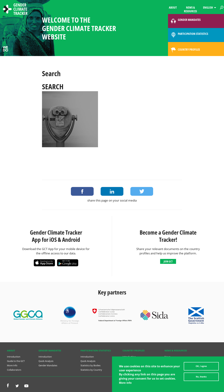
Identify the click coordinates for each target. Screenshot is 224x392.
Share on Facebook (82, 191)
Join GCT (168, 261)
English (208, 7)
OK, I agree (201, 366)
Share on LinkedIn (112, 191)
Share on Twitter (141, 191)
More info (125, 382)
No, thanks (201, 377)
